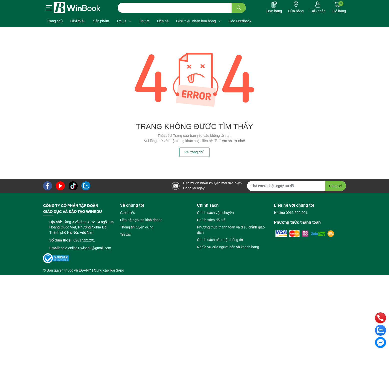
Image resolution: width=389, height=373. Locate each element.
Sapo (120, 270)
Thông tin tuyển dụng (136, 227)
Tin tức (125, 234)
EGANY (85, 270)
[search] (239, 8)
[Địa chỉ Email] (296, 186)
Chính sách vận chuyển (215, 213)
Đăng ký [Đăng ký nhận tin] (335, 186)
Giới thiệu (127, 213)
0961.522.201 (84, 240)
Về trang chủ (194, 152)
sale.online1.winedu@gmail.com (86, 248)
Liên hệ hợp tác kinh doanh (141, 220)
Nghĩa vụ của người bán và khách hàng (228, 247)
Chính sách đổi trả (211, 220)
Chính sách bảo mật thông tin (220, 240)
